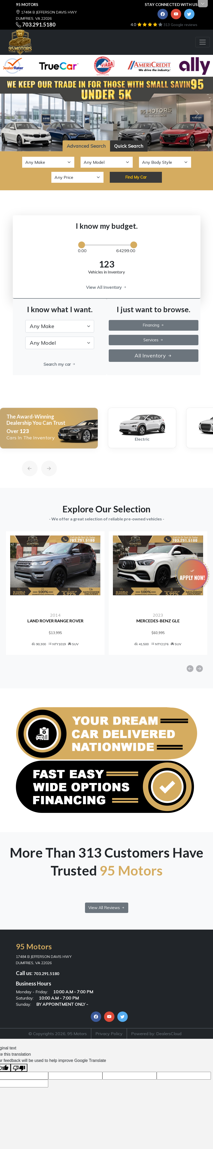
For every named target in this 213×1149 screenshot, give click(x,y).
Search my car (60, 364)
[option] (49, 428)
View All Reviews (106, 907)
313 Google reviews (180, 24)
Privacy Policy (109, 1033)
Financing (153, 325)
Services (153, 339)
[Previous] (24, 456)
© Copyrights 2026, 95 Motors (57, 1033)
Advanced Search (86, 146)
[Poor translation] (19, 1068)
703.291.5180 (39, 24)
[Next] (43, 456)
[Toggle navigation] (202, 42)
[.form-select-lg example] (59, 326)
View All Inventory (106, 287)
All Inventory (153, 355)
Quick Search (128, 146)
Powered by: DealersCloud (156, 1033)
